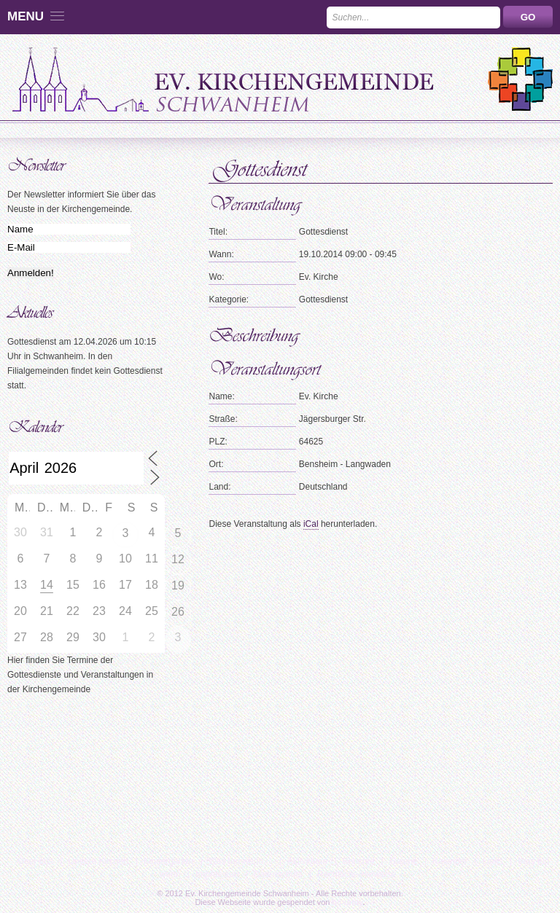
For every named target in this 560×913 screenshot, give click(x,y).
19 (177, 585)
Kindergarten (169, 861)
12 (177, 559)
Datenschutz (278, 874)
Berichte (359, 861)
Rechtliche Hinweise (356, 874)
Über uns (35, 861)
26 (177, 612)
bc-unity (347, 902)
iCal (311, 524)
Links (493, 861)
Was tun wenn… (241, 861)
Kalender (449, 861)
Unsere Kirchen (98, 861)
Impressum (216, 874)
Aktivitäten (307, 861)
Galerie (403, 861)
